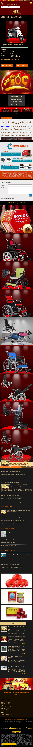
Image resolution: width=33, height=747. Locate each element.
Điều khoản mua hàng (5, 702)
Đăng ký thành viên (9, 4)
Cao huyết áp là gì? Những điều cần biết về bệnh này (17, 554)
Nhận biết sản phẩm (6, 118)
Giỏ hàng (15, 4)
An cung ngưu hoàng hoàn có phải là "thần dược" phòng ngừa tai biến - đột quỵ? (16, 628)
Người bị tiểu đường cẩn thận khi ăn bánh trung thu (10, 545)
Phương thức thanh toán (6, 705)
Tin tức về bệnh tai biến (6, 506)
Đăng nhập (3, 4)
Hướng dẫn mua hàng (5, 703)
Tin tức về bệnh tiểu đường (7, 528)
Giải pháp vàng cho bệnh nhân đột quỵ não (9, 523)
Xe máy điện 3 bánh (5, 126)
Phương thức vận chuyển (6, 706)
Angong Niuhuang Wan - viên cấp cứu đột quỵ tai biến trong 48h (13, 520)
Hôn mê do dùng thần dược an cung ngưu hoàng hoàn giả (12, 498)
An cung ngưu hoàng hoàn (6, 714)
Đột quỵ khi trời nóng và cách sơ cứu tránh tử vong (10, 517)
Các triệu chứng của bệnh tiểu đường (14, 532)
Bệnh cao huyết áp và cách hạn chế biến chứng (10, 564)
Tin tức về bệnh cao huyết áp (8, 550)
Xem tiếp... (24, 643)
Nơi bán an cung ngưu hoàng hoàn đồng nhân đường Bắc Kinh (12, 502)
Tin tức (13, 623)
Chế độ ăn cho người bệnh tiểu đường (8, 542)
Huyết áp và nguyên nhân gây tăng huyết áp (9, 560)
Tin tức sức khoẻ (5, 458)
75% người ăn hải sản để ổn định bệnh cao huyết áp (11, 567)
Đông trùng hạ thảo (5, 716)
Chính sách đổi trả (4, 709)
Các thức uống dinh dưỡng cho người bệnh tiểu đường (11, 539)
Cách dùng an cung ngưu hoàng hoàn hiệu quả (10, 495)
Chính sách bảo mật (5, 708)
